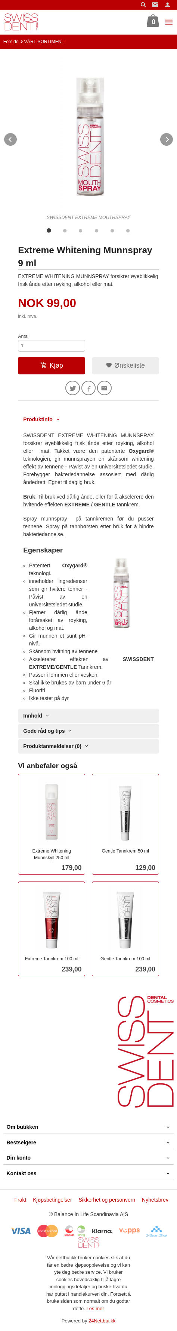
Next (173, 138)
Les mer (95, 1308)
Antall (24, 336)
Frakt (20, 1200)
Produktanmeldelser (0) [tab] (52, 746)
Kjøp (51, 365)
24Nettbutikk (101, 1321)
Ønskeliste (125, 365)
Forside (11, 41)
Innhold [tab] (32, 716)
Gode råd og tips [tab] (44, 731)
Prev (17, 138)
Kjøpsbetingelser (52, 1200)
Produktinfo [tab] (38, 419)
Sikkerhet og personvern (106, 1200)
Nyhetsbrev (155, 1200)
